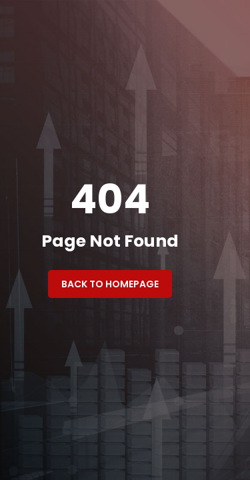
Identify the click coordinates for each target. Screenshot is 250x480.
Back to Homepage (110, 284)
